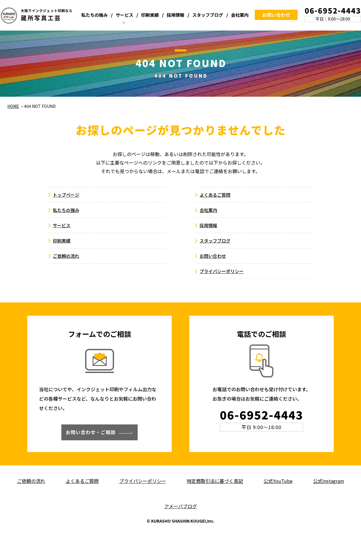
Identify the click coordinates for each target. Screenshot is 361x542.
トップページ (66, 195)
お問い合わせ (276, 14)
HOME (13, 106)
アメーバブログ (180, 506)
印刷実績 (150, 15)
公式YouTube (278, 480)
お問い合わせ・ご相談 (91, 432)
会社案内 (240, 15)
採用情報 (175, 15)
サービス (124, 15)
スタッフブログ (207, 15)
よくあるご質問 (215, 195)
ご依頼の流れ (66, 256)
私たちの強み (94, 15)
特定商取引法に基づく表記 (215, 480)
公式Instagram (328, 480)
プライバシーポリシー (222, 271)
